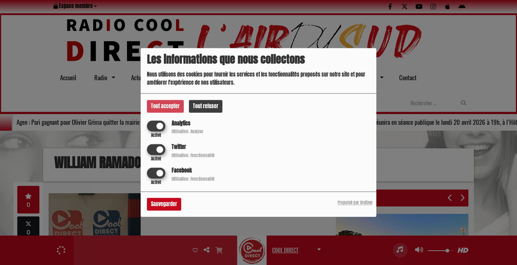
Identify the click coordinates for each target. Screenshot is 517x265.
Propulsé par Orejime (355, 203)
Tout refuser (205, 106)
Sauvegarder (164, 204)
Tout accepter (165, 106)
